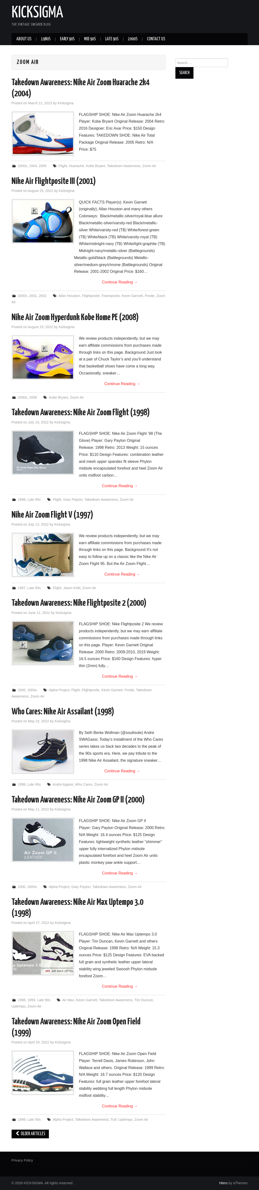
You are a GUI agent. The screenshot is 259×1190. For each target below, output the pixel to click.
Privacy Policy (22, 1160)
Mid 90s (90, 39)
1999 (31, 1000)
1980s (46, 39)
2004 (33, 166)
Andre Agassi (63, 784)
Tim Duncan (143, 1000)
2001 (33, 296)
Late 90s (112, 39)
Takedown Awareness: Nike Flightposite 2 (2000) (79, 603)
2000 (22, 690)
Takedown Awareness (123, 166)
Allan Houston (69, 296)
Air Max (68, 1000)
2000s (133, 39)
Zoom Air (149, 166)
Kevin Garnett (132, 296)
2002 (42, 296)
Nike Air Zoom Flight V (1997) (52, 515)
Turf (114, 1119)
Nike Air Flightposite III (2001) (54, 181)
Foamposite (111, 296)
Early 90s (67, 39)
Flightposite (91, 296)
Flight (63, 166)
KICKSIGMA (37, 13)
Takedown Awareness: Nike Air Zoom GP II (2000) (78, 800)
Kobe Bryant (95, 166)
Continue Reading (120, 282)
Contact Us (156, 39)
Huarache (76, 166)
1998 (22, 499)
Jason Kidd (71, 588)
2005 (42, 166)
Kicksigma (66, 103)
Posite (149, 296)
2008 (33, 397)
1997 (22, 588)
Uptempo (19, 1006)
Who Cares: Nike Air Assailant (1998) (63, 712)
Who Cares (83, 784)
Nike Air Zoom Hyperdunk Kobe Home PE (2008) (75, 317)
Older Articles (30, 1134)
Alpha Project (59, 690)
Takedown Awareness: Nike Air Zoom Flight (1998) (81, 412)
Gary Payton (72, 499)
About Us (24, 39)
